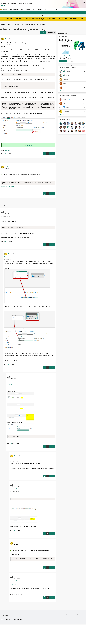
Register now (45, 19)
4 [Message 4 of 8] (11, 444)
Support (56, 9)
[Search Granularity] (46, 15)
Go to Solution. (30, 146)
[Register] (63, 61)
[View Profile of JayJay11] (6, 38)
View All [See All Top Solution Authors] (61, 90)
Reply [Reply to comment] (52, 194)
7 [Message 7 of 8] (5, 191)
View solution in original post (7, 187)
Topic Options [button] (51, 32)
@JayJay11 (5, 218)
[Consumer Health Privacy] (17, 620)
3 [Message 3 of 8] (8, 365)
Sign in (74, 12)
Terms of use (76, 616)
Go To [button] (83, 12)
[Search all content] (68, 15)
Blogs (46, 9)
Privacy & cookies (69, 616)
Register (69, 12)
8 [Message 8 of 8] (14, 595)
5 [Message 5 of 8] (14, 473)
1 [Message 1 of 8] (5, 154)
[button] (43, 32)
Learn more (3, 5)
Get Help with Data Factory (29, 24)
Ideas (34, 9)
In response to (6, 170)
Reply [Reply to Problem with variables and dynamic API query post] (52, 154)
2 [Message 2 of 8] (5, 242)
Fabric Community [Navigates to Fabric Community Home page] (14, 9)
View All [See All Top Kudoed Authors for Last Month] (61, 114)
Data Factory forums (6, 24)
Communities (39, 9)
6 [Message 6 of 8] (14, 531)
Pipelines (42, 24)
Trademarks (83, 616)
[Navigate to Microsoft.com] (3, 9)
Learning (50, 9)
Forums (22, 9)
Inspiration (28, 9)
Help (78, 12)
